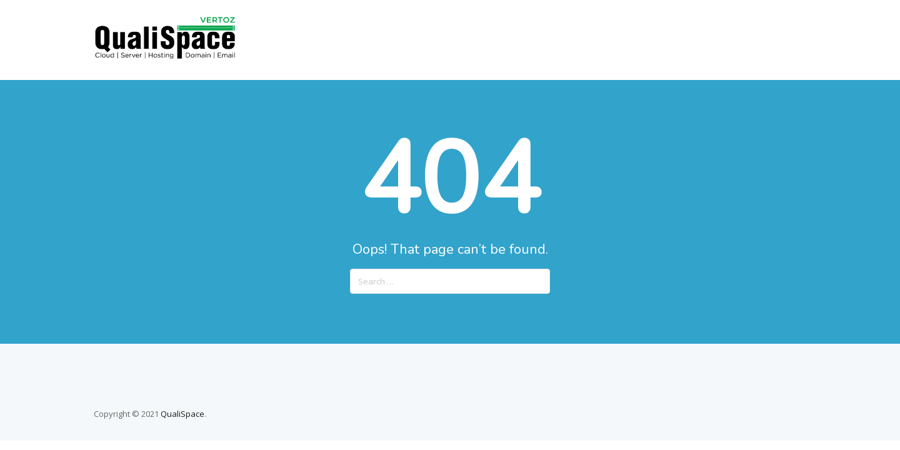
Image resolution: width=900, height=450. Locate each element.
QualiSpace (182, 413)
